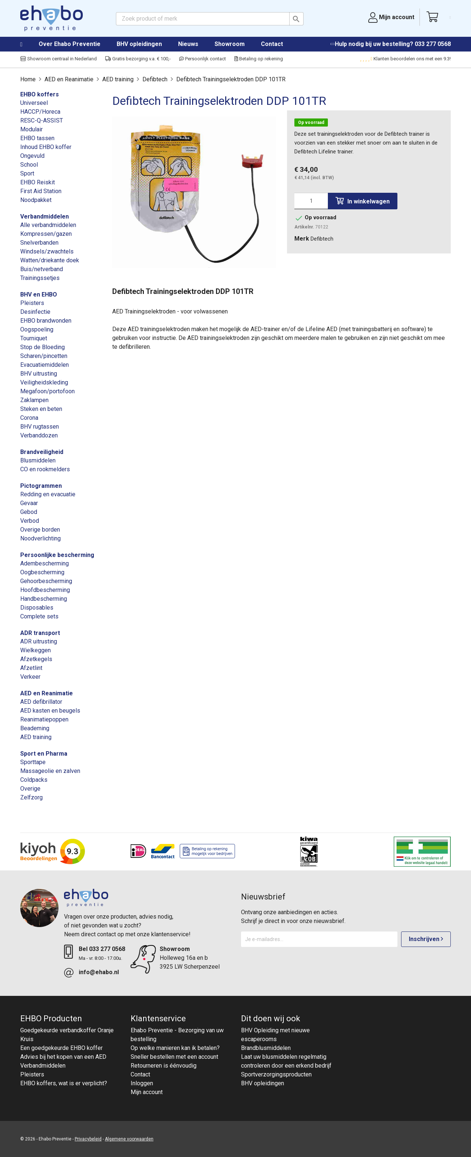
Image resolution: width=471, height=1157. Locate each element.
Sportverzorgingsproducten (276, 1074)
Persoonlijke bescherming (57, 554)
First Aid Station (40, 191)
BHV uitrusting (38, 373)
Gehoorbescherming (46, 581)
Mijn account (147, 1092)
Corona (29, 417)
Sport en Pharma (43, 753)
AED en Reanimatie (46, 693)
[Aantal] (311, 201)
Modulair (31, 129)
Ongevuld (32, 155)
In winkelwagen (363, 201)
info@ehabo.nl (99, 972)
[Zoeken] (210, 18)
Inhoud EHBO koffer (45, 146)
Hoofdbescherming (45, 589)
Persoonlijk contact (202, 58)
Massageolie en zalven (50, 770)
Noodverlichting (40, 538)
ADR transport (40, 632)
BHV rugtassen (39, 426)
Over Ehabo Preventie (69, 43)
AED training (36, 737)
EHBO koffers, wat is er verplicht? (63, 1083)
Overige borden (40, 529)
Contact (272, 43)
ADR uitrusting (38, 641)
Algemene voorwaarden (129, 1139)
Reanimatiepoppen (44, 719)
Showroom (230, 43)
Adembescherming (44, 563)
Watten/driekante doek (49, 260)
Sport (27, 173)
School (29, 164)
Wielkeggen (35, 650)
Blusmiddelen (38, 460)
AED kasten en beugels (50, 710)
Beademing (34, 728)
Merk (301, 238)
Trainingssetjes (40, 277)
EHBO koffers (39, 94)
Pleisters (32, 302)
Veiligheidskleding (44, 382)
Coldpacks (33, 779)
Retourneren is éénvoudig (163, 1065)
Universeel (34, 102)
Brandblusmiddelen (266, 1047)
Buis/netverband (41, 269)
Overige (30, 788)
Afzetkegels (36, 659)
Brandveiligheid (41, 451)
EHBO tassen (37, 138)
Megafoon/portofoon (47, 391)
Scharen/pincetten (43, 355)
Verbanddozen (39, 435)
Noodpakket (36, 199)
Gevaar (29, 503)
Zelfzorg (31, 797)
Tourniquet (33, 338)
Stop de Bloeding (42, 347)
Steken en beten (41, 408)
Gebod (28, 511)
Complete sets (39, 616)
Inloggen (142, 1083)
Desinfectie (35, 311)
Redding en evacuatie (47, 494)
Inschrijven (426, 939)
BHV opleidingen (139, 43)
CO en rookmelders (45, 469)
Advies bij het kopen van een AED (63, 1056)
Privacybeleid (88, 1139)
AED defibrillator (41, 701)
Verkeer (30, 676)
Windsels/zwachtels (47, 251)
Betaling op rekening (258, 58)
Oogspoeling (36, 329)
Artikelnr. (304, 227)
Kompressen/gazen (46, 233)
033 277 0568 (433, 43)
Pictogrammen (41, 485)
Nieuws (188, 43)
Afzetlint (31, 667)
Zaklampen (34, 400)
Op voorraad (311, 122)
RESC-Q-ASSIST (41, 120)
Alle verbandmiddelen (48, 224)
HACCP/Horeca (40, 111)
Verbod (29, 520)
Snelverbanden (39, 242)
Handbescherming (43, 598)
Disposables (36, 607)
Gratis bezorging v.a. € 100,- (138, 58)
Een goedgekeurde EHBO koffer (61, 1047)
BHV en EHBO (38, 294)
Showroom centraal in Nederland (58, 58)
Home (28, 44)
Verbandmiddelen (44, 216)
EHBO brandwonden (45, 320)
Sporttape (33, 762)
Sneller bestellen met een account (174, 1056)
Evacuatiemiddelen (44, 364)
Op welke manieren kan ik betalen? (175, 1047)
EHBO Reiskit (37, 182)
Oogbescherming (42, 572)
